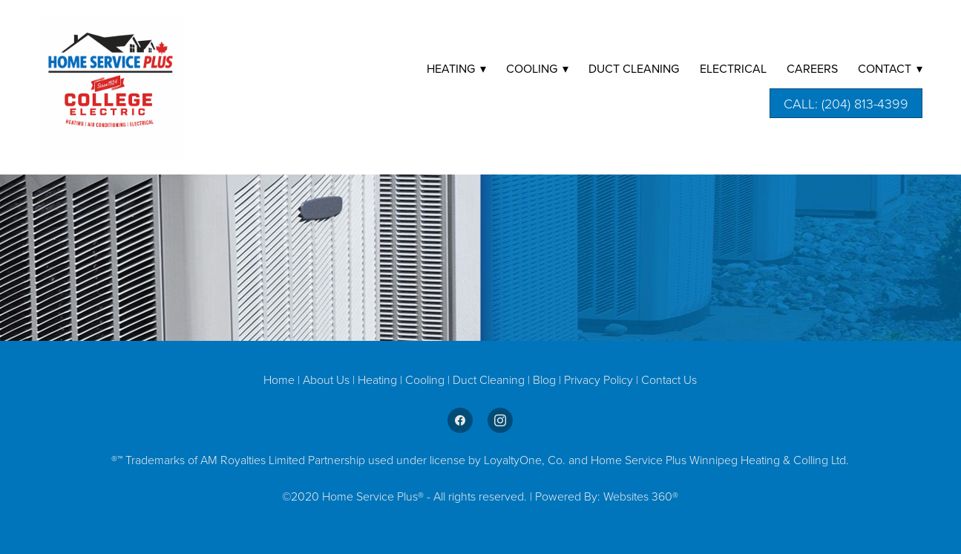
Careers (812, 68)
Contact (890, 68)
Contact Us (669, 379)
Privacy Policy (598, 379)
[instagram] (500, 420)
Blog (546, 379)
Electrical (733, 68)
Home (280, 379)
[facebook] (460, 420)
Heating (379, 379)
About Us (326, 379)
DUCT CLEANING (633, 68)
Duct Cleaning (489, 379)
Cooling (426, 379)
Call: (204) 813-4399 (846, 103)
